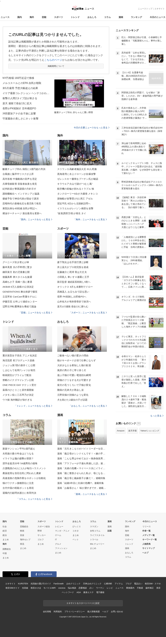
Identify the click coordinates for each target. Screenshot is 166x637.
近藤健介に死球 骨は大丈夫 (72, 272)
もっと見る (156, 415)
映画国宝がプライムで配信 (17, 375)
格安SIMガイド (12, 588)
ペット (76, 539)
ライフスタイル (97, 535)
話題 (109, 531)
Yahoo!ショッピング (149, 430)
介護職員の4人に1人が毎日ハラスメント (24, 468)
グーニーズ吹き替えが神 (16, 262)
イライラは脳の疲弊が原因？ (18, 458)
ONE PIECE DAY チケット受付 (19, 385)
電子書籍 (100, 592)
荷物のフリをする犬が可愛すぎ (74, 380)
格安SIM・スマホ (153, 583)
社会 (5, 526)
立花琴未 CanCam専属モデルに (20, 296)
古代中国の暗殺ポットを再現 (18, 488)
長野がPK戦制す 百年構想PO (19, 108)
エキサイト (159, 8)
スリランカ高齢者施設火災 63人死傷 (77, 169)
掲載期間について (56, 66)
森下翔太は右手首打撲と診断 (73, 262)
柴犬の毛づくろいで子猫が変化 (74, 385)
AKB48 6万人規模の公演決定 (18, 286)
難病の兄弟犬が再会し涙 (70, 390)
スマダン (94, 526)
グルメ (58, 544)
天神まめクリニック (92, 583)
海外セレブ (25, 539)
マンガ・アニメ (62, 531)
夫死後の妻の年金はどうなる (18, 453)
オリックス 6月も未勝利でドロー (75, 286)
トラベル (94, 539)
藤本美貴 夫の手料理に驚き (17, 267)
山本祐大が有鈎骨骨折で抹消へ (74, 301)
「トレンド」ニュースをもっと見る (33, 406)
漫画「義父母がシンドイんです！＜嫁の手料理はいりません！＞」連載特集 (82, 453)
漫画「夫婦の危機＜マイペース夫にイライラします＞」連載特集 (82, 468)
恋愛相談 (83, 588)
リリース (146, 526)
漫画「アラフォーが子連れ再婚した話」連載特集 (82, 463)
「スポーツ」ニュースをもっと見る (88, 312)
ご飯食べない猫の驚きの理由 (73, 355)
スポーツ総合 (44, 526)
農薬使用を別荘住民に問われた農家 (22, 473)
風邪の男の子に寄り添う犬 (71, 370)
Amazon (121, 430)
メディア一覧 (148, 535)
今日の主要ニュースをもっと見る (91, 127)
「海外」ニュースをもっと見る (90, 219)
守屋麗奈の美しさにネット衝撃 (20, 118)
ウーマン (100, 588)
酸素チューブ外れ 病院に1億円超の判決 (24, 169)
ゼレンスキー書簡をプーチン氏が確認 (77, 179)
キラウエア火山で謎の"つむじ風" (75, 183)
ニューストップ (145, 8)
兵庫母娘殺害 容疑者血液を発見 (20, 183)
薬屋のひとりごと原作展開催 (18, 390)
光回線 (25, 588)
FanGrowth (59, 583)
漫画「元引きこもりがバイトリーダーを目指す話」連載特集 (82, 448)
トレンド (75, 17)
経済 (5, 531)
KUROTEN (23, 583)
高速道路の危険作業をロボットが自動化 (24, 478)
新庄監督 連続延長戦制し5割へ (73, 282)
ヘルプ (145, 552)
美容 (158, 588)
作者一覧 (146, 531)
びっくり (77, 526)
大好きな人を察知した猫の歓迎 (74, 365)
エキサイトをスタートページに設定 (83, 603)
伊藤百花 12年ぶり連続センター (20, 301)
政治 (5, 535)
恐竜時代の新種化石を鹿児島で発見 (22, 203)
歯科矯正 (149, 588)
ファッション (61, 548)
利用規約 (58, 611)
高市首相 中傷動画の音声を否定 (20, 179)
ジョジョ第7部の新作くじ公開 (19, 365)
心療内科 (108, 583)
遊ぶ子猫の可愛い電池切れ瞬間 (74, 375)
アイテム (119, 583)
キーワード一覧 (149, 539)
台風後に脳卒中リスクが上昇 (18, 174)
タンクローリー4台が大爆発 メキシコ (77, 193)
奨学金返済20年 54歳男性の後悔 (20, 463)
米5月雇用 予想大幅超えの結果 (20, 88)
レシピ (110, 588)
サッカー (42, 535)
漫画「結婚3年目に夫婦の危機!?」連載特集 (80, 483)
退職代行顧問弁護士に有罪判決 (19, 493)
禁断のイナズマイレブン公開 (18, 380)
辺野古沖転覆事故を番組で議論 (19, 306)
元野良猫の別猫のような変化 (73, 394)
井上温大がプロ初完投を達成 (73, 267)
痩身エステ (88, 592)
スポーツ (58, 17)
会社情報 (47, 611)
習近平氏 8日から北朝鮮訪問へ (73, 203)
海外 (32, 17)
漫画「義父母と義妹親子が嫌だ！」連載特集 (81, 478)
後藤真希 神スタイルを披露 (17, 277)
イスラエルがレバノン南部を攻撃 (75, 208)
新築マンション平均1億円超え (19, 448)
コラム (107, 17)
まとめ (6, 539)
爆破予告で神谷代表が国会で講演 (21, 198)
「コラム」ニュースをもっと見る (34, 499)
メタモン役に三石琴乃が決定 (18, 394)
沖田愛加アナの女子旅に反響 (19, 113)
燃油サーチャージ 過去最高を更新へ (22, 213)
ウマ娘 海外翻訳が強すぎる (17, 399)
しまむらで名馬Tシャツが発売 (19, 370)
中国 (5, 553)
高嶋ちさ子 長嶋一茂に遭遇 (17, 282)
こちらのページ (53, 60)
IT (56, 539)
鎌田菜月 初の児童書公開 (16, 272)
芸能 (44, 17)
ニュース (5, 17)
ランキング (136, 17)
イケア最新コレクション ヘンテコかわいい (26, 93)
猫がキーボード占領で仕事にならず (76, 360)
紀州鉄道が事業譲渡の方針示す (19, 188)
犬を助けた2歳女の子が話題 (72, 399)
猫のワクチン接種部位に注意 (18, 483)
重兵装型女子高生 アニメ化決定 (20, 355)
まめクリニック (73, 583)
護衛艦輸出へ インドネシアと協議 (21, 193)
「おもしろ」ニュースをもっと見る (88, 406)
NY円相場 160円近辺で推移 (18, 78)
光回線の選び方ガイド (41, 583)
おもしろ (91, 17)
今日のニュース (157, 17)
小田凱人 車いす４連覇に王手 (73, 277)
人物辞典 (146, 544)
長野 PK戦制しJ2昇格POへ (71, 296)
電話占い (138, 583)
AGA (78, 592)
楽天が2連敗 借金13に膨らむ (72, 306)
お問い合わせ (117, 611)
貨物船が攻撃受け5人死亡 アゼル (75, 198)
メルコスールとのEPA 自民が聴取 (22, 83)
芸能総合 (24, 526)
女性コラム (95, 531)
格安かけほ (36, 588)
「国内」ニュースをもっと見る (35, 219)
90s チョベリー (97, 544)
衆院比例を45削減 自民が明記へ (20, 208)
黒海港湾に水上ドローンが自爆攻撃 (76, 174)
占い (91, 588)
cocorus (61, 588)
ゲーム (58, 535)
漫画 (121, 17)
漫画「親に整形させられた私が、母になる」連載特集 (82, 473)
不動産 (140, 588)
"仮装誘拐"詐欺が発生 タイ (71, 213)
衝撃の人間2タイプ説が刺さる (20, 98)
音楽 (22, 535)
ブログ (128, 583)
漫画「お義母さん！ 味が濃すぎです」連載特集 (82, 488)
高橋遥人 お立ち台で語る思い (73, 291)
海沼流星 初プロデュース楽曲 (19, 360)
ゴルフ (41, 539)
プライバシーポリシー (74, 611)
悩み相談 (72, 588)
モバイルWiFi (49, 588)
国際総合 (7, 549)
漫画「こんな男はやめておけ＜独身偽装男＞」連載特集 (82, 458)
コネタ (76, 531)
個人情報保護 (93, 611)
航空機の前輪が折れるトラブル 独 (75, 188)
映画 (22, 531)
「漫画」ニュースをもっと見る (90, 494)
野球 (40, 531)
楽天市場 (132, 430)
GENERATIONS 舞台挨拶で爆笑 (20, 291)
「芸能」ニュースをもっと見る (35, 312)
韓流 (22, 544)
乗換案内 (130, 588)
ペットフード (68, 592)
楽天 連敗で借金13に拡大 (17, 103)
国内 (19, 17)
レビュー (59, 526)
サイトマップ (148, 548)
